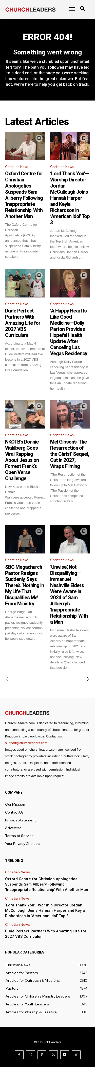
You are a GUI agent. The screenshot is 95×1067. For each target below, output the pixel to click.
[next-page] (86, 679)
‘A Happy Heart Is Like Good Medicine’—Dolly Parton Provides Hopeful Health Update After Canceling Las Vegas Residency (68, 332)
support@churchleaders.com (26, 743)
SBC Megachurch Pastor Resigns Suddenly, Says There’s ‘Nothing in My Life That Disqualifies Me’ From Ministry (24, 585)
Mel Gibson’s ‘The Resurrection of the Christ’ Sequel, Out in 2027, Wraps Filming (69, 454)
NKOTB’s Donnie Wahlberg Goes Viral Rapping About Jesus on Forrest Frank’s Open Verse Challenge (22, 460)
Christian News (16, 167)
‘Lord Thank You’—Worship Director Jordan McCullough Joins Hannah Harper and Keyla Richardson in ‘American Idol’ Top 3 (70, 197)
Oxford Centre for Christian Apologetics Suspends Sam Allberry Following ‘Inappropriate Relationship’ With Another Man (24, 194)
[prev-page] (9, 679)
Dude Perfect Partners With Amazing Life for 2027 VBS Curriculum (22, 323)
